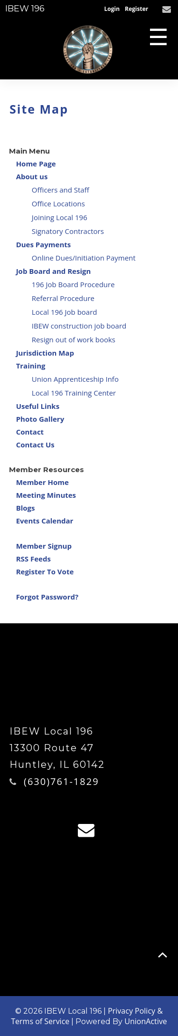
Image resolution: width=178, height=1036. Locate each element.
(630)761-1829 (61, 781)
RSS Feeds (33, 558)
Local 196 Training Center (74, 392)
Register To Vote (45, 571)
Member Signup (44, 546)
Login (112, 9)
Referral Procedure (63, 298)
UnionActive (145, 1021)
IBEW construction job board (79, 325)
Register (136, 9)
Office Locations (58, 203)
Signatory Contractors (68, 231)
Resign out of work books (73, 339)
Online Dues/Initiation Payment (84, 257)
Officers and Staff (60, 189)
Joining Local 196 (59, 217)
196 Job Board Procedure (73, 284)
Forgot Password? (47, 596)
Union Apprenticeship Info (75, 379)
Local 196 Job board (64, 312)
